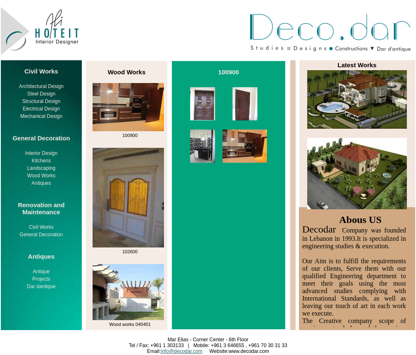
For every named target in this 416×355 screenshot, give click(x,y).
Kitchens (41, 161)
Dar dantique (41, 286)
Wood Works (41, 176)
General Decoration (41, 234)
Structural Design (41, 101)
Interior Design (41, 153)
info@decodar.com (181, 351)
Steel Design (41, 94)
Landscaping (41, 168)
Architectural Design (41, 86)
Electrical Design (41, 109)
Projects (41, 279)
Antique (41, 271)
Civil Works (41, 227)
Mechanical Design (41, 116)
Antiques (41, 183)
